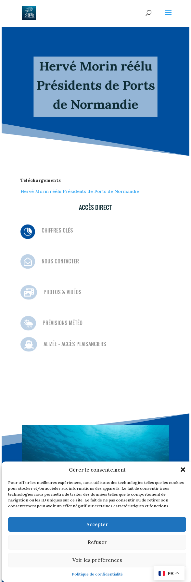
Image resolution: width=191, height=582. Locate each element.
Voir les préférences (97, 560)
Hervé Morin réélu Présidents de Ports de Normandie (79, 191)
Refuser (97, 542)
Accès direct (95, 207)
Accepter (97, 524)
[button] (183, 469)
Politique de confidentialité (97, 574)
